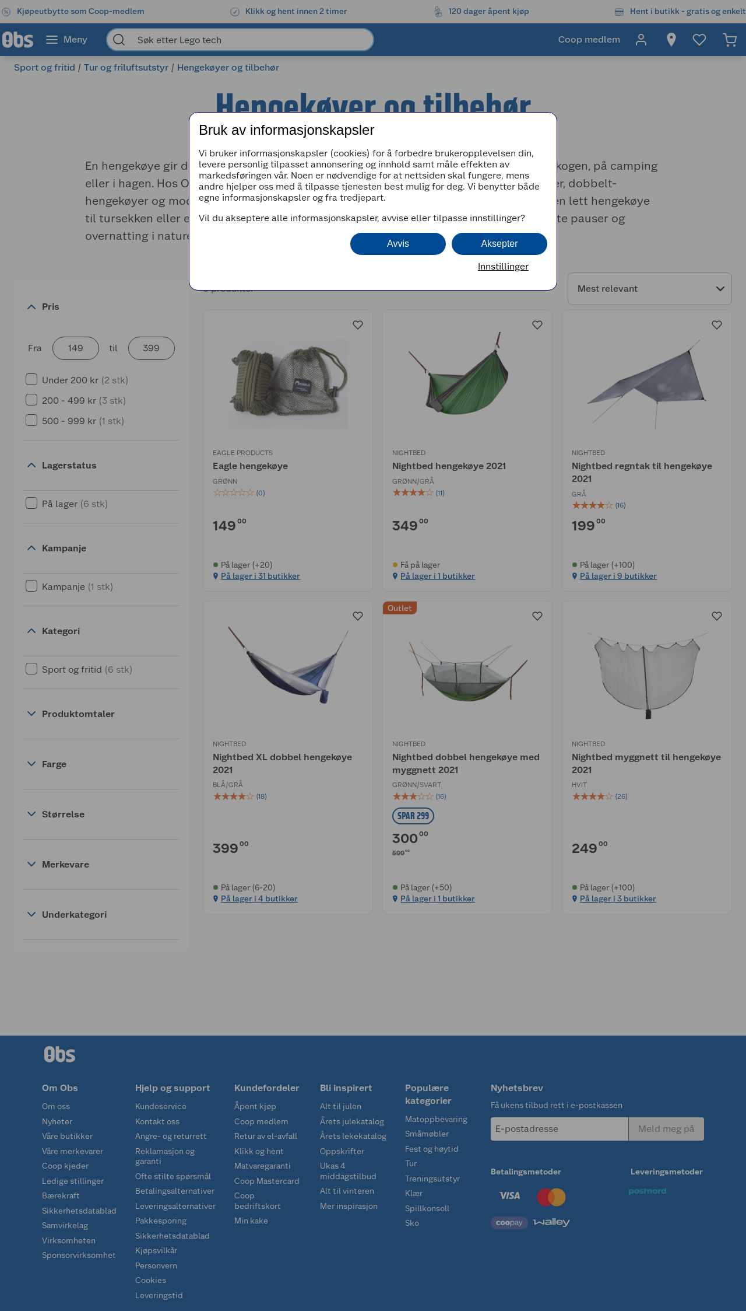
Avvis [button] (398, 244)
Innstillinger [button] (503, 266)
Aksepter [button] (499, 244)
